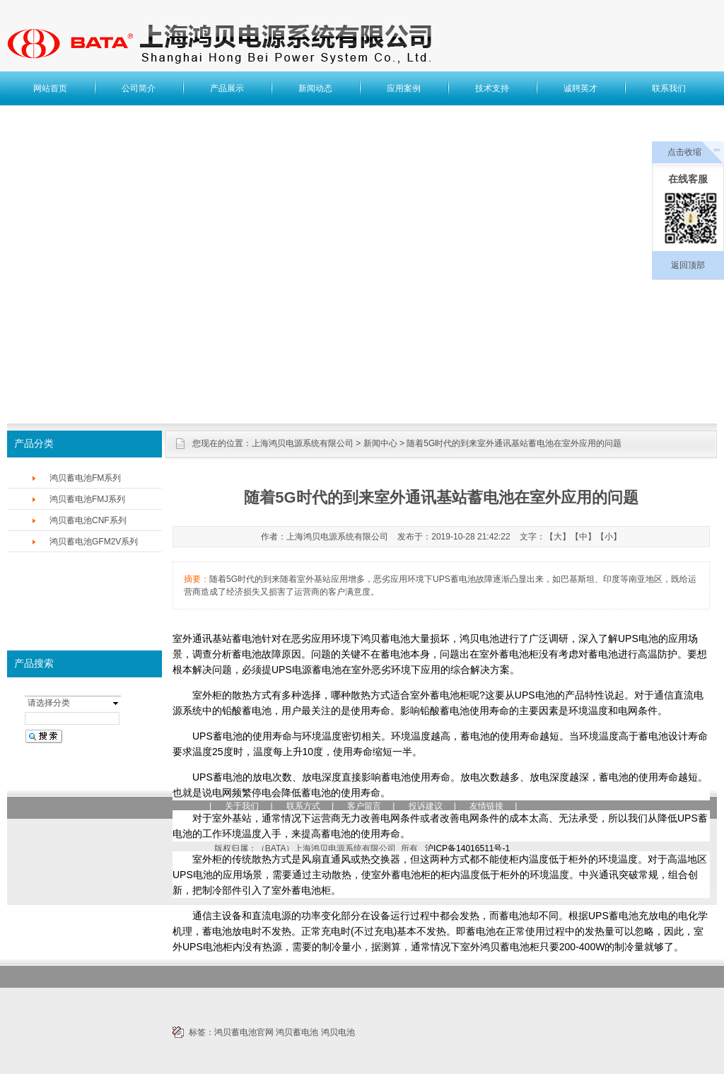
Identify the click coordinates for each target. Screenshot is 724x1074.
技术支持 (492, 88)
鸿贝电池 (338, 1032)
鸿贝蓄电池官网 (244, 1032)
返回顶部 (688, 265)
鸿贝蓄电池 (297, 1032)
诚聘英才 (580, 88)
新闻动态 (315, 88)
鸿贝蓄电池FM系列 (85, 478)
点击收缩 (684, 152)
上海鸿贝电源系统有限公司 (303, 443)
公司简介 (139, 88)
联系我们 (669, 88)
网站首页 (50, 88)
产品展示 (227, 88)
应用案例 (404, 88)
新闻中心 (380, 443)
